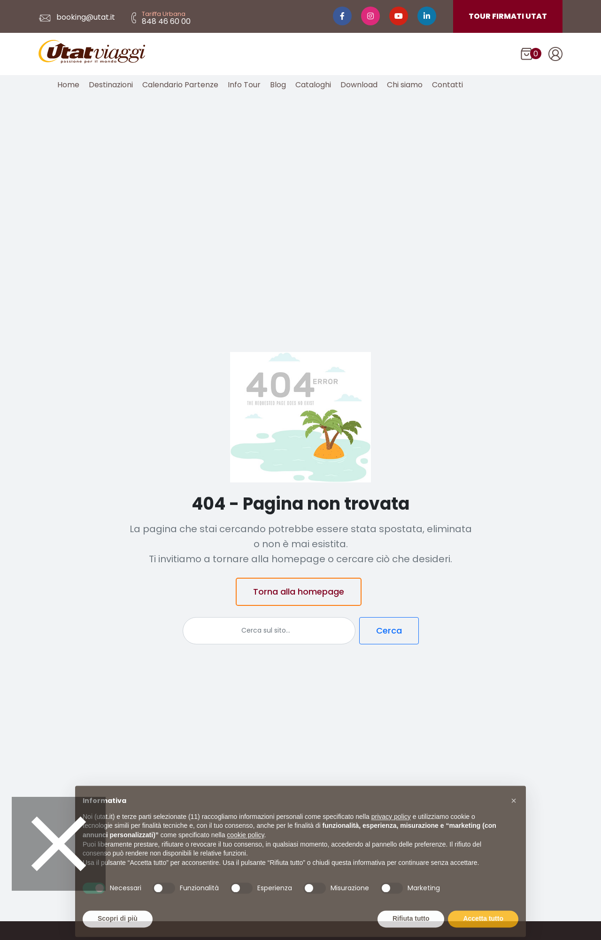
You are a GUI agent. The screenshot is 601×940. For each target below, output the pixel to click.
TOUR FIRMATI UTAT (508, 16)
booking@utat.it (77, 17)
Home (68, 84)
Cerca (389, 630)
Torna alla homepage (298, 591)
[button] (513, 815)
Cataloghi (313, 84)
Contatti (447, 84)
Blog (278, 84)
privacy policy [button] (391, 831)
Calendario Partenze (180, 84)
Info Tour (244, 84)
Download (359, 84)
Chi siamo (405, 84)
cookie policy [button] (245, 850)
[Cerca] (269, 630)
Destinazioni (111, 84)
